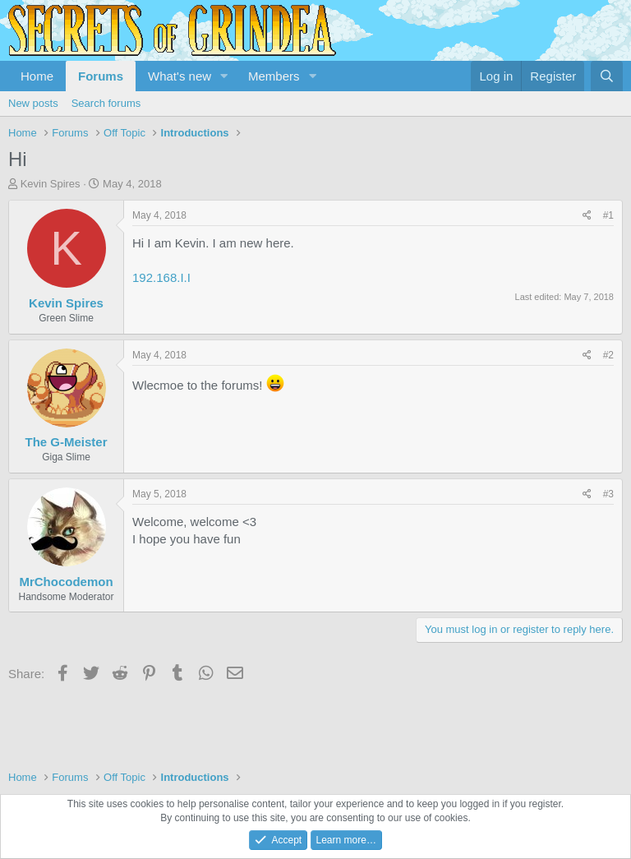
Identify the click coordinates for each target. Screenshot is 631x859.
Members (274, 76)
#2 (608, 355)
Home (37, 76)
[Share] (587, 215)
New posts (33, 103)
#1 (608, 215)
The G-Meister (66, 442)
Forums (100, 76)
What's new (179, 76)
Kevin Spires (51, 184)
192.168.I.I (161, 277)
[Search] (607, 76)
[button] (224, 76)
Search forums (106, 103)
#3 (608, 494)
